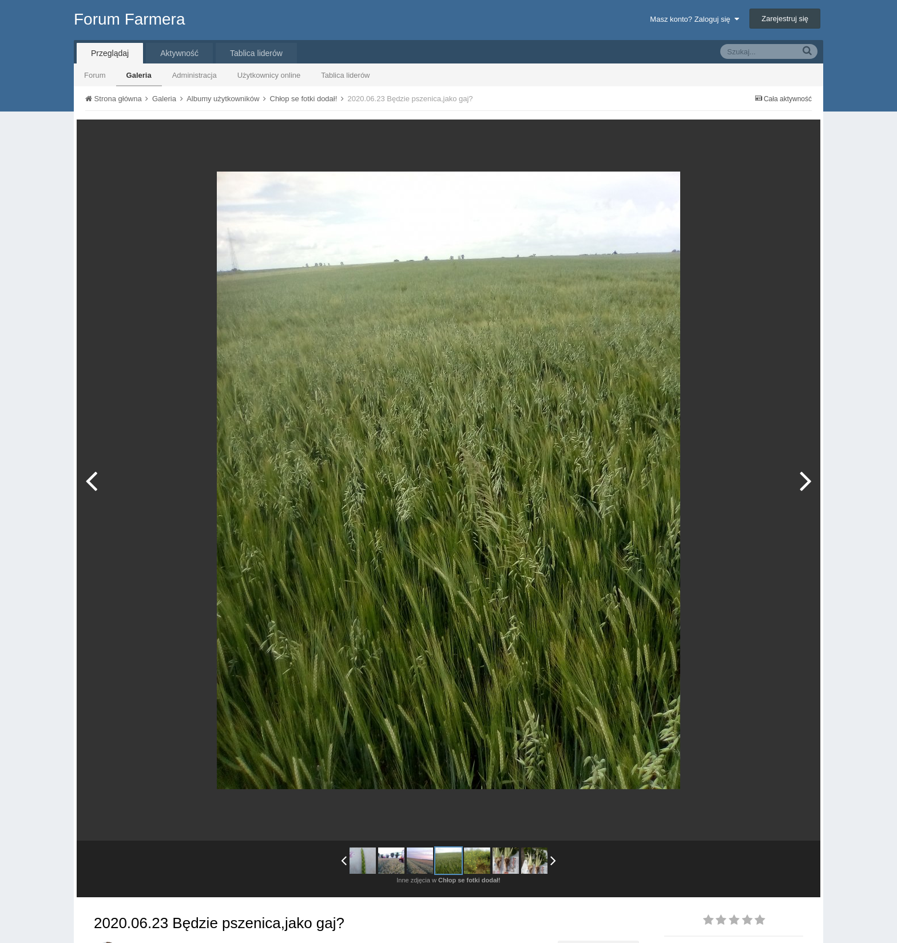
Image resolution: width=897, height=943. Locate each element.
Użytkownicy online (269, 75)
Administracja (194, 75)
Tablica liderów (345, 75)
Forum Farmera (129, 19)
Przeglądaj (110, 53)
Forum (95, 75)
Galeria (139, 75)
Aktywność (179, 53)
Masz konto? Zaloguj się (694, 19)
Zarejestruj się (784, 18)
